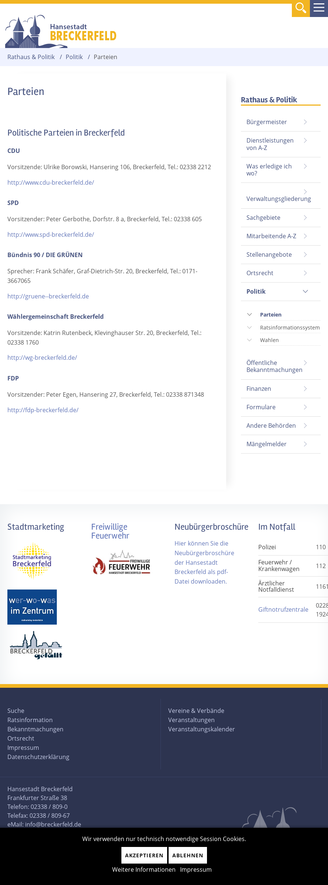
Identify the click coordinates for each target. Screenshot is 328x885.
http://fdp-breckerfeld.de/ (43, 410)
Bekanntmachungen (35, 729)
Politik (74, 57)
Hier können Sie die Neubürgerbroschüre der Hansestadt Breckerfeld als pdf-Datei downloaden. (204, 562)
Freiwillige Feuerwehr (110, 531)
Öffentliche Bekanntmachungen (274, 366)
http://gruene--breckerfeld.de (48, 296)
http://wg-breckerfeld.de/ (42, 357)
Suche (15, 711)
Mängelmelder (266, 444)
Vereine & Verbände (196, 711)
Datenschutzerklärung (38, 757)
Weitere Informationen (144, 869)
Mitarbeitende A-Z (271, 236)
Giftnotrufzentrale (283, 609)
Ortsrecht (259, 273)
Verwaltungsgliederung (278, 199)
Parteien (271, 313)
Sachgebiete (263, 217)
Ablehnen (187, 855)
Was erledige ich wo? (269, 169)
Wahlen (269, 340)
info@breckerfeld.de (53, 824)
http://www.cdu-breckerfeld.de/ (50, 182)
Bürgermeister (266, 122)
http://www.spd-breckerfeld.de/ (50, 234)
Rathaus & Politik (31, 57)
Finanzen (258, 389)
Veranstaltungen (191, 720)
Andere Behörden (271, 425)
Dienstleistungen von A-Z (270, 143)
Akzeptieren (144, 855)
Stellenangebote (269, 254)
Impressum (23, 748)
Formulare (261, 407)
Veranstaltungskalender (201, 729)
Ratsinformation (30, 720)
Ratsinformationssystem (290, 327)
